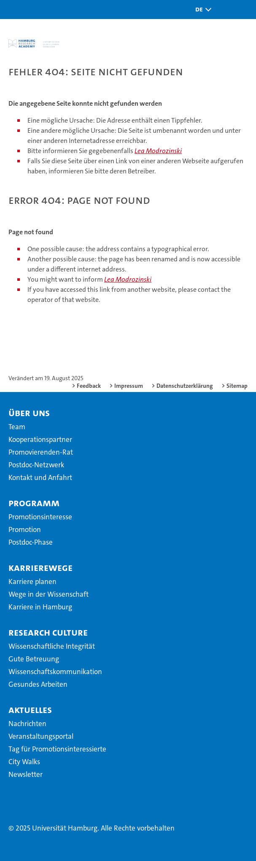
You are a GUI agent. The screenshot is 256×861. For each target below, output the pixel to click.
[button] (201, 9)
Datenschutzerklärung (184, 385)
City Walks (24, 761)
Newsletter (25, 774)
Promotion (24, 529)
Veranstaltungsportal (40, 736)
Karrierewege (40, 567)
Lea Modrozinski (158, 150)
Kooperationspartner (40, 439)
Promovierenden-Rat (40, 452)
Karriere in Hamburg (40, 606)
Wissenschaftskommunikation (55, 671)
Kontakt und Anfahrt (40, 477)
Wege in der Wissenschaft (48, 594)
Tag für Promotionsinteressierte (57, 749)
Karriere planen (32, 581)
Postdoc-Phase (30, 542)
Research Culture (48, 632)
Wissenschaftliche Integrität (51, 646)
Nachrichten (27, 723)
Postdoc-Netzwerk (36, 464)
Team (16, 426)
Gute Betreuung (33, 659)
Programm (33, 503)
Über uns (29, 413)
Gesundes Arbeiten (37, 684)
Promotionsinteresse (40, 516)
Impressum (128, 385)
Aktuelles (30, 709)
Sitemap (237, 385)
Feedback (89, 385)
